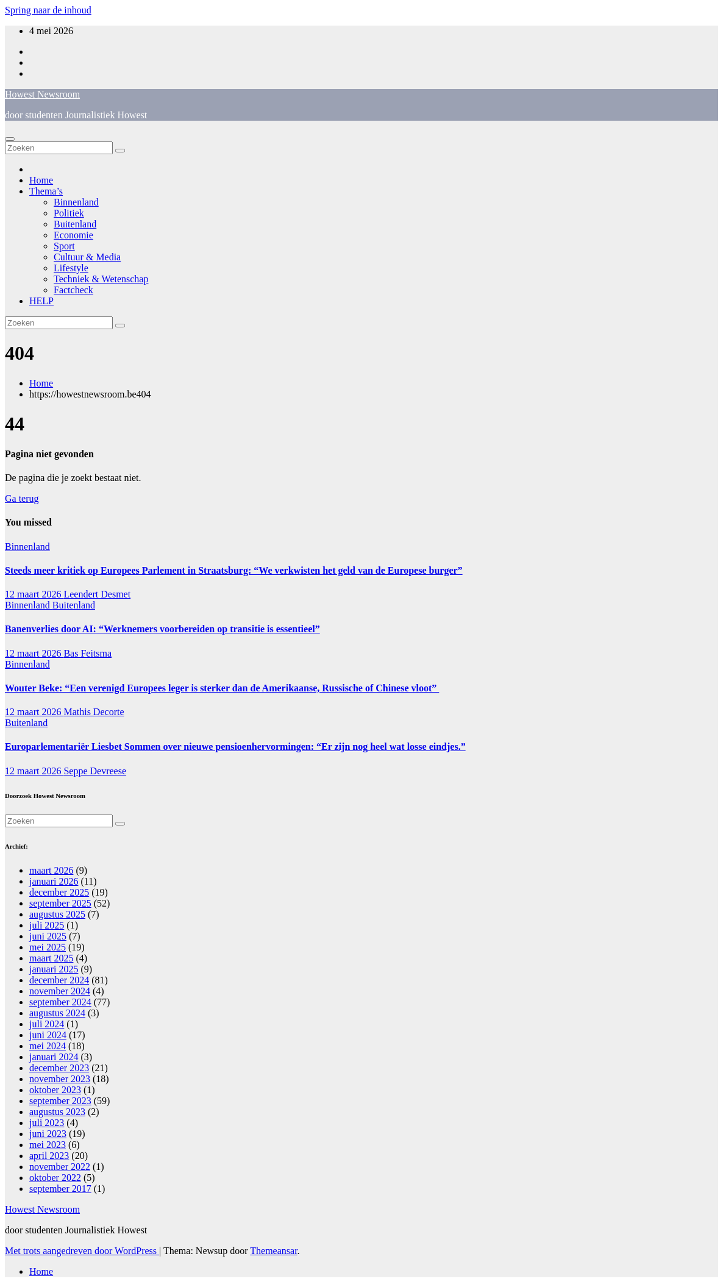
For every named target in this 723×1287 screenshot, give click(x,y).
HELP (41, 301)
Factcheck (73, 290)
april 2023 (49, 1155)
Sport (64, 246)
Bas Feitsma (87, 653)
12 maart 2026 (34, 594)
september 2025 (60, 903)
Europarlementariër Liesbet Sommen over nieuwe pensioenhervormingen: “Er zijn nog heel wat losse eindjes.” (235, 746)
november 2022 (59, 1166)
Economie (73, 235)
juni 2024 (47, 1035)
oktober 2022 (55, 1177)
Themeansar (273, 1251)
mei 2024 (47, 1046)
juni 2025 (47, 936)
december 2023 (59, 1068)
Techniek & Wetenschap (101, 279)
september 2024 (60, 1002)
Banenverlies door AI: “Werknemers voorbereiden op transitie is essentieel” (162, 629)
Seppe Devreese (94, 771)
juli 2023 (46, 1123)
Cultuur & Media (87, 257)
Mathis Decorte (93, 712)
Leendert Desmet (96, 594)
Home (41, 180)
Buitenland (75, 224)
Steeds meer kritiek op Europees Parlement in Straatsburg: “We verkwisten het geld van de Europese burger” (234, 570)
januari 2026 (53, 881)
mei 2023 (47, 1144)
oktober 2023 (55, 1090)
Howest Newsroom (42, 94)
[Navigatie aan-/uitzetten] (10, 139)
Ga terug (22, 498)
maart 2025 (51, 958)
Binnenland (76, 202)
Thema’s (46, 191)
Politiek (69, 213)
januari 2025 (53, 969)
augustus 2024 (57, 1013)
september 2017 (60, 1188)
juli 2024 (46, 1024)
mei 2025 (47, 947)
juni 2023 (47, 1133)
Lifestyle (71, 268)
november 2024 (59, 991)
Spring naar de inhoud (48, 10)
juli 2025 (46, 925)
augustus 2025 (57, 914)
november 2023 (59, 1079)
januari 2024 (53, 1057)
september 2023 (60, 1101)
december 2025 (59, 892)
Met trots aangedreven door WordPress (82, 1251)
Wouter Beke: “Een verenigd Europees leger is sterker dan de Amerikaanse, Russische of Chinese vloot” (222, 688)
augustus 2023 (57, 1112)
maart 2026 (51, 870)
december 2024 (59, 980)
